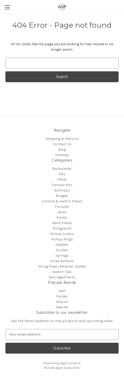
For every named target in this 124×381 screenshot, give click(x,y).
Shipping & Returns (62, 138)
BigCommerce (71, 363)
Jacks (62, 212)
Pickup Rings (62, 239)
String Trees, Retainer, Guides (62, 266)
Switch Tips (62, 272)
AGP (62, 291)
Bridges (62, 196)
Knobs (62, 217)
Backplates (62, 168)
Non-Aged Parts (62, 277)
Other (62, 179)
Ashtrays (62, 190)
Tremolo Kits (62, 185)
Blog (62, 149)
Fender (62, 296)
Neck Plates (62, 223)
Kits (62, 174)
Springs (62, 255)
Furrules (62, 206)
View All (62, 307)
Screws (62, 250)
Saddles (62, 244)
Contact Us (62, 144)
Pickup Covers (62, 234)
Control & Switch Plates (62, 201)
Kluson (62, 302)
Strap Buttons (62, 261)
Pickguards (62, 228)
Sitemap (62, 155)
